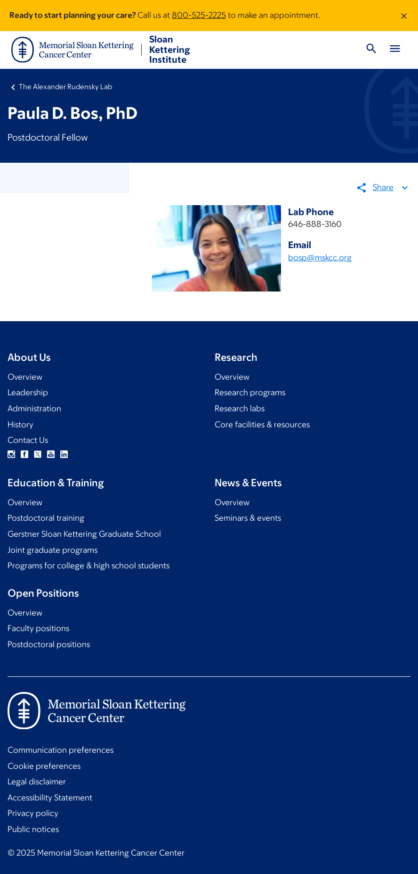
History (20, 424)
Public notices (33, 829)
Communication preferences (60, 750)
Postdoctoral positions (49, 644)
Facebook (24, 454)
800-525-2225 (199, 15)
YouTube (51, 454)
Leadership (28, 392)
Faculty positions (38, 628)
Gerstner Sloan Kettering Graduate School (84, 534)
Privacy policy (33, 813)
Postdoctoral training (46, 518)
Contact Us (28, 440)
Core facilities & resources (262, 424)
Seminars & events (248, 518)
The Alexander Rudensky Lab (65, 87)
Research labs (240, 408)
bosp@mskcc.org (320, 257)
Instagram (11, 454)
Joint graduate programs (52, 550)
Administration (34, 408)
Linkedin (64, 454)
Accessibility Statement (50, 797)
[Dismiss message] (404, 15)
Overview (25, 377)
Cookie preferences (44, 766)
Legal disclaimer (37, 781)
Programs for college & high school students (88, 565)
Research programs (250, 392)
